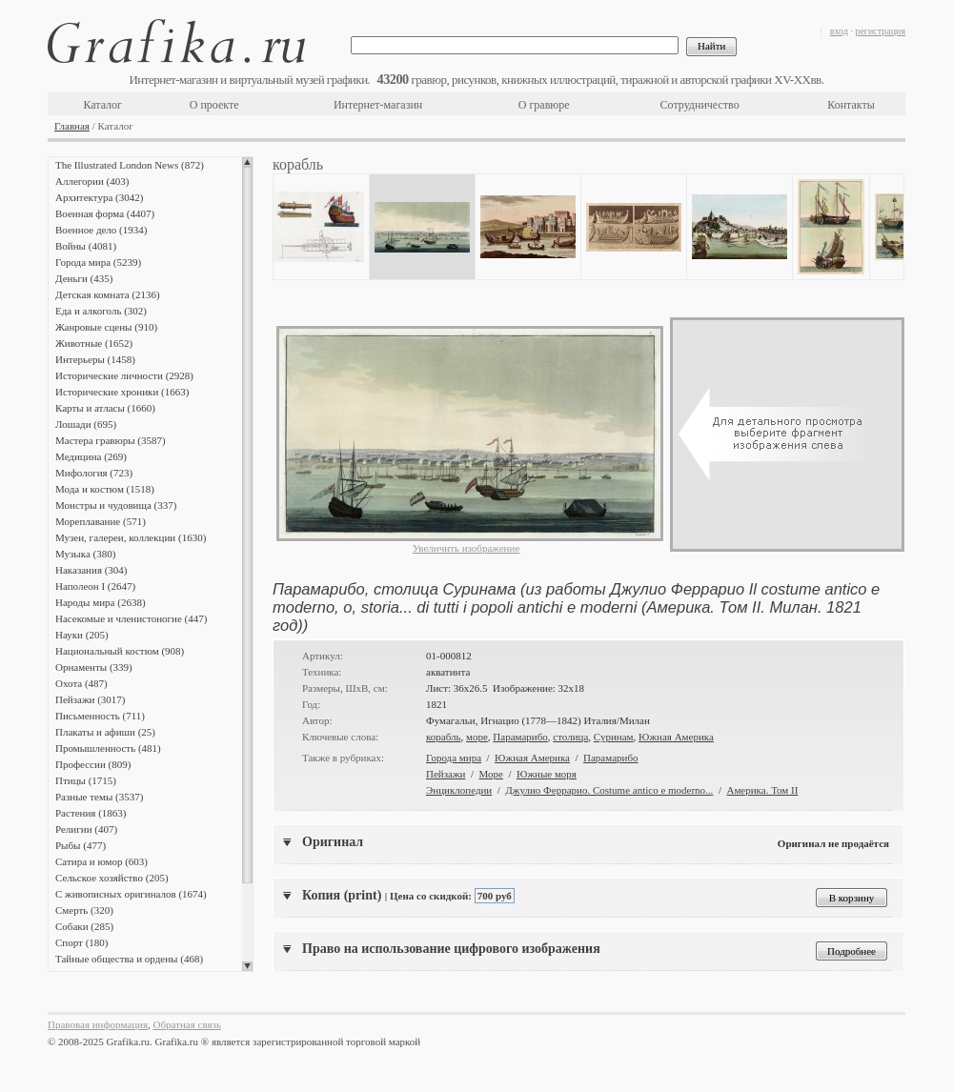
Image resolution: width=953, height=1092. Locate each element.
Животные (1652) (93, 343)
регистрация (880, 31)
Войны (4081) (85, 246)
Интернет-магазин (378, 104)
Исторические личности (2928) (124, 375)
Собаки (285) (84, 926)
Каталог (102, 104)
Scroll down (247, 966)
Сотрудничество (700, 104)
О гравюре (544, 104)
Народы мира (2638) (100, 602)
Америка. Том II (762, 790)
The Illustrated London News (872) (129, 165)
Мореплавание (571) (100, 521)
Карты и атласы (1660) (105, 408)
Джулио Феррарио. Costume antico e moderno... (609, 790)
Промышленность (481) (108, 748)
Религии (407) (86, 829)
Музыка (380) (85, 553)
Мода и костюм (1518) (104, 489)
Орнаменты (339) (93, 667)
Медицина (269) (91, 456)
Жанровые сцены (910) (106, 327)
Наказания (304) (91, 570)
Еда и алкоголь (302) (101, 310)
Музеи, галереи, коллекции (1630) (130, 537)
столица (570, 736)
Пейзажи (445, 773)
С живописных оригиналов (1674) (131, 894)
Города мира (453, 757)
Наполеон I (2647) (95, 586)
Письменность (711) (100, 715)
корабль (443, 736)
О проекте (214, 104)
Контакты (851, 104)
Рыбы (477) (80, 845)
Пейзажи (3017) (90, 699)
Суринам (614, 736)
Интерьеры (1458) (95, 359)
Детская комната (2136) (107, 294)
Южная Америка (676, 736)
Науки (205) (82, 634)
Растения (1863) (90, 813)
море (477, 736)
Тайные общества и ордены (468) (129, 958)
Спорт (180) (81, 942)
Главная (72, 125)
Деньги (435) (83, 278)
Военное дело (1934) (101, 229)
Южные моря (547, 773)
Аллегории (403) (92, 181)
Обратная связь (187, 1024)
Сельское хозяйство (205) (112, 877)
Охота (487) (81, 683)
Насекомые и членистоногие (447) (131, 618)
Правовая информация (98, 1024)
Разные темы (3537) (99, 796)
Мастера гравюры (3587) (110, 440)
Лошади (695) (85, 424)
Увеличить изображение (466, 548)
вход (839, 31)
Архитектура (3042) (99, 197)
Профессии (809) (93, 764)
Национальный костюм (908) (119, 651)
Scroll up (247, 162)
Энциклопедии (459, 790)
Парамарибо (520, 736)
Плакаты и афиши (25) (105, 732)
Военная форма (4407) (104, 213)
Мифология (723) (93, 472)
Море (491, 773)
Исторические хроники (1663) (122, 391)
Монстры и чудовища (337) (115, 505)
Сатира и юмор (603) (101, 861)
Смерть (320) (84, 910)
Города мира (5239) (98, 262)
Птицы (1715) (85, 780)
